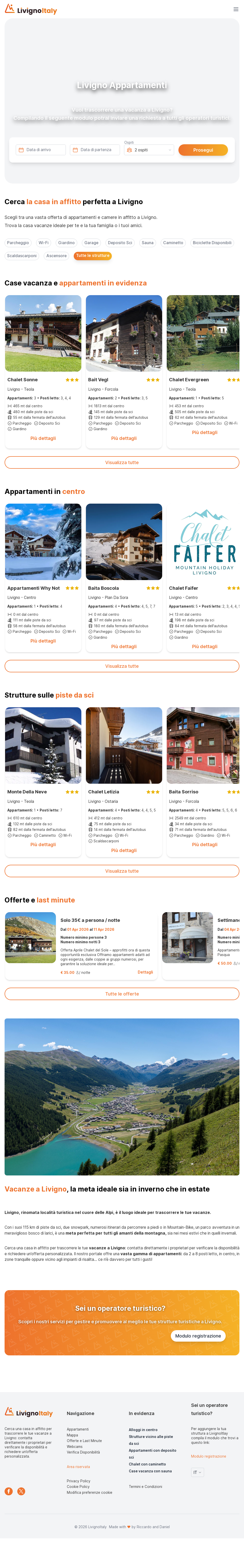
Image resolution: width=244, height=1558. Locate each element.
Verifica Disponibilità (83, 1452)
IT (197, 1472)
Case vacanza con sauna (150, 1471)
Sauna (148, 242)
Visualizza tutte (122, 462)
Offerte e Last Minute (84, 1441)
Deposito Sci (120, 242)
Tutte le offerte (122, 994)
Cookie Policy (78, 1487)
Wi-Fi (44, 242)
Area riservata (78, 1467)
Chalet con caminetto (147, 1464)
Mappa (72, 1435)
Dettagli (145, 972)
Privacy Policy (78, 1481)
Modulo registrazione (198, 1336)
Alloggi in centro (143, 1430)
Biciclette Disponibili (212, 242)
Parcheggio (18, 242)
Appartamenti (78, 1429)
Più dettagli (43, 438)
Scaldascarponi (22, 255)
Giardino (66, 242)
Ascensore (56, 255)
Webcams (75, 1447)
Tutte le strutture (93, 255)
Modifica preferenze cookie (89, 1492)
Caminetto (173, 242)
